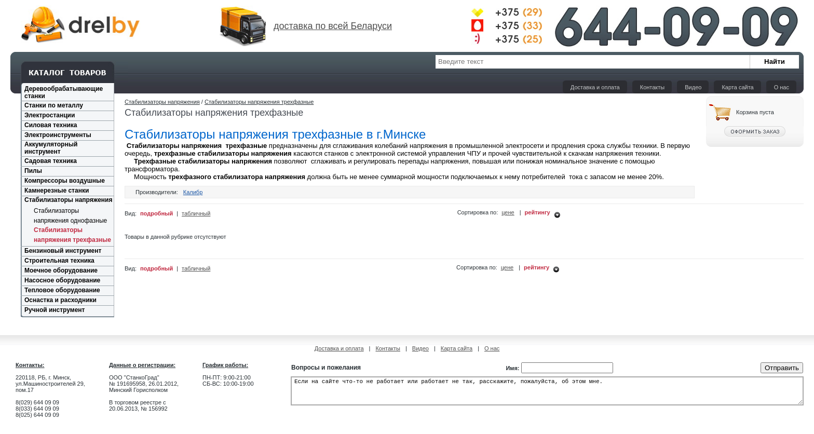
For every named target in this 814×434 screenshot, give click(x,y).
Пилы (33, 170)
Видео (693, 87)
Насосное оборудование (62, 280)
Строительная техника (59, 260)
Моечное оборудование (61, 270)
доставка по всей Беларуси (333, 26)
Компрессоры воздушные (64, 180)
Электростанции (49, 115)
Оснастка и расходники (60, 300)
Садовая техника (50, 161)
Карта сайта (737, 87)
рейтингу (537, 212)
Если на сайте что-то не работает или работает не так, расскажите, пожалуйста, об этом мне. (547, 394)
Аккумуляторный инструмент (50, 148)
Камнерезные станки (56, 190)
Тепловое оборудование (62, 290)
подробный (156, 213)
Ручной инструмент (54, 310)
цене (507, 212)
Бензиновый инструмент (62, 250)
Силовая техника (50, 125)
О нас (781, 87)
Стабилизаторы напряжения (68, 200)
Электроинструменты (57, 135)
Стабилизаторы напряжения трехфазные (259, 102)
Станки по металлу (53, 105)
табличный (196, 213)
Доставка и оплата (595, 87)
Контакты (652, 87)
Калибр (193, 192)
